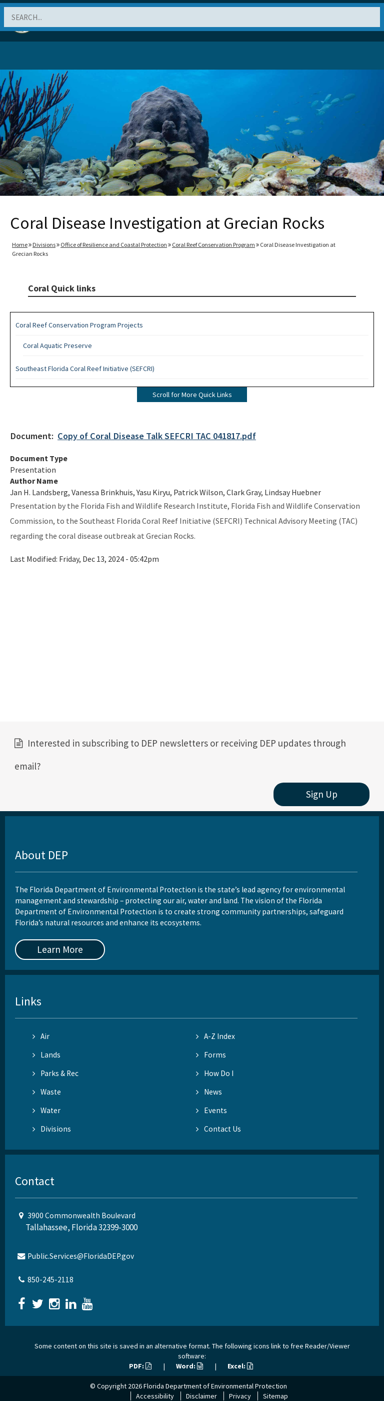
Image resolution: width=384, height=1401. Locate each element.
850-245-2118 (51, 1279)
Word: (189, 1365)
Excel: (240, 1365)
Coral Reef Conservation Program (213, 244)
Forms (211, 1055)
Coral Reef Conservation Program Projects (79, 324)
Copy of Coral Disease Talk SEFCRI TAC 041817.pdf (157, 436)
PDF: (140, 1365)
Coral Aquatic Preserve (57, 345)
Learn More (60, 949)
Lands (46, 1055)
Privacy (240, 1395)
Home (20, 244)
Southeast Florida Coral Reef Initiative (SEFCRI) (85, 368)
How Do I (215, 1073)
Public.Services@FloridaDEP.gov (81, 1256)
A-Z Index (215, 1036)
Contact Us (218, 1129)
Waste (46, 1092)
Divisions (44, 244)
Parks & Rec (55, 1073)
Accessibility (155, 1395)
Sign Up (322, 794)
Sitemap (275, 1395)
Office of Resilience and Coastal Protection (113, 244)
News (209, 1092)
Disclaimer (201, 1395)
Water (46, 1110)
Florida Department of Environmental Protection (215, 1385)
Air (41, 1036)
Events (211, 1110)
